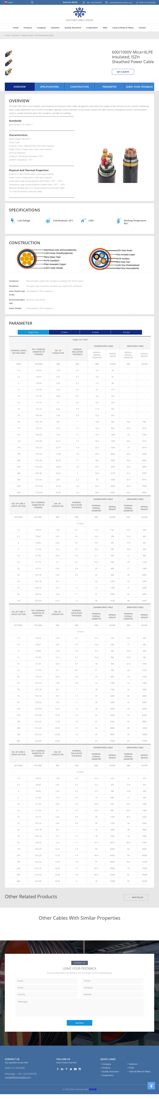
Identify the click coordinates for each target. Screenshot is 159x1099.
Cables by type (28, 35)
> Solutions (132, 1067)
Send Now (79, 1026)
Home (16, 27)
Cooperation (92, 27)
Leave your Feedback (139, 89)
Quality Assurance (73, 27)
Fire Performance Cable (47, 35)
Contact (142, 27)
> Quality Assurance (109, 1075)
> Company (105, 1067)
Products (28, 27)
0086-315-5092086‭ (15, 1072)
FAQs (105, 27)
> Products (105, 1071)
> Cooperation (107, 1078)
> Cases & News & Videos (139, 1075)
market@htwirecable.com (19, 1082)
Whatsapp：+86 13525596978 (21, 1078)
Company (41, 27)
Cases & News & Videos (123, 27)
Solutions (55, 27)
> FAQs (130, 1071)
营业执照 (93, 1094)
